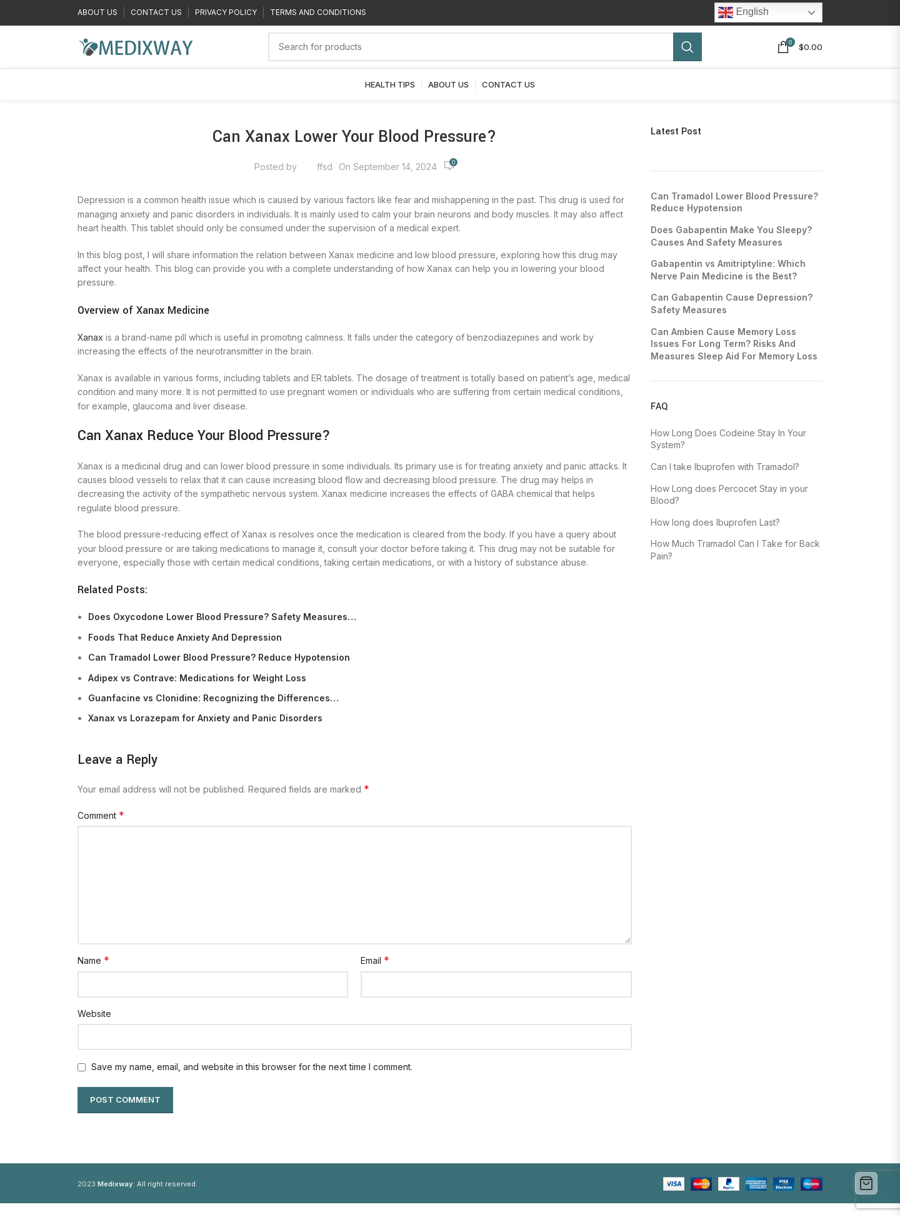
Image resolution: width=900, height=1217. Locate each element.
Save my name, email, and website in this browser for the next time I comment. (251, 1081)
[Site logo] (135, 53)
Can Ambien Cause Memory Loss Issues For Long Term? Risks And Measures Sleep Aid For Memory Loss (734, 357)
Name (93, 974)
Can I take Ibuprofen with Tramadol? (725, 481)
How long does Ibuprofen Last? (715, 536)
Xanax (90, 351)
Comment (101, 829)
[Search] (485, 54)
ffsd (324, 180)
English (743, 13)
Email (375, 974)
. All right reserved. (148, 1197)
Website (94, 1027)
